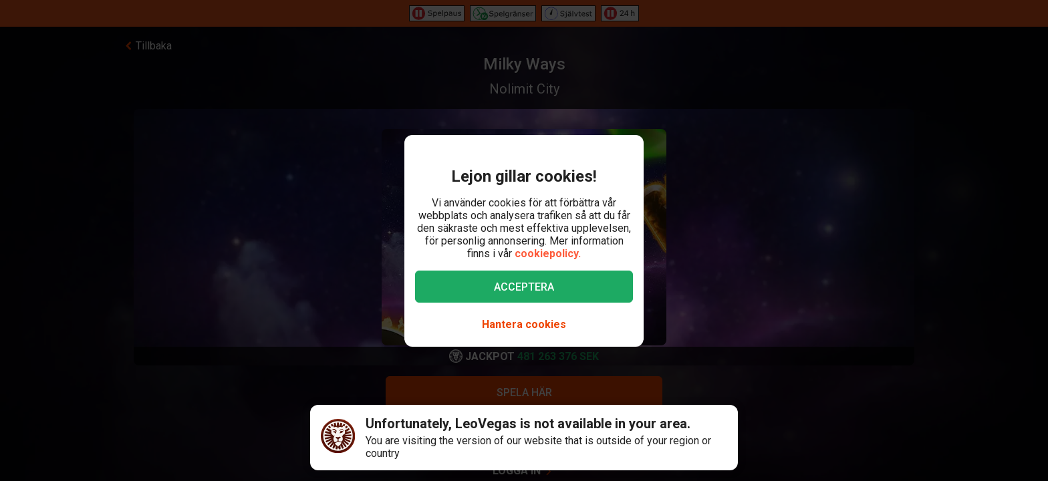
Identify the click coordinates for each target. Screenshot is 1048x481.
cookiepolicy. (548, 253)
